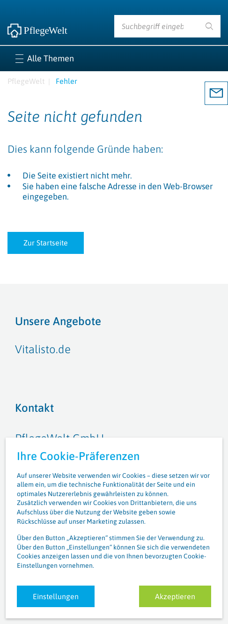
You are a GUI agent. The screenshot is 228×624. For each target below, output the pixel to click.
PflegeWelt (25, 81)
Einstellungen (56, 596)
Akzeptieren (175, 596)
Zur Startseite (45, 242)
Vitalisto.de (43, 349)
